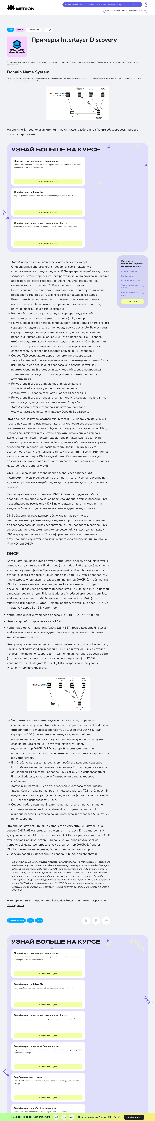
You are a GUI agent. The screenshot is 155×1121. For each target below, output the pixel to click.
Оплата (128, 1062)
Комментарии (77, 1013)
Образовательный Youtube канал (105, 1053)
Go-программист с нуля (132, 231)
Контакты (69, 1046)
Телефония (30, 1053)
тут (17, 64)
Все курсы (132, 239)
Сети (99, 4)
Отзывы (128, 1069)
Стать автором (71, 1072)
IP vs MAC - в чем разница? (86, 978)
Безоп (93, 4)
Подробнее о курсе (33, 181)
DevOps (86, 4)
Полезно (133, 10)
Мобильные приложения (102, 1067)
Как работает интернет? (134, 978)
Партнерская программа (74, 1049)
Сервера (127, 4)
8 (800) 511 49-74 (14, 1088)
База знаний (98, 1049)
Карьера (136, 4)
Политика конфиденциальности (137, 1055)
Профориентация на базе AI (103, 1056)
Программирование (14, 1049)
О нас (128, 1065)
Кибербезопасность (14, 1065)
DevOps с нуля (129, 214)
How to (110, 10)
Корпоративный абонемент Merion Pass (75, 1059)
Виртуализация (31, 1046)
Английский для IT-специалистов (73, 1068)
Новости (142, 10)
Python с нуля (129, 209)
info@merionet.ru (33, 1096)
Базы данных (31, 1049)
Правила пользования (133, 1058)
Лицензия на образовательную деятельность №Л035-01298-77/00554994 (98, 1091)
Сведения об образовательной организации (136, 1046)
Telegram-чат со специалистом (14, 1097)
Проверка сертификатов (102, 1063)
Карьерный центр (72, 1063)
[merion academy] (20, 7)
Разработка (113, 4)
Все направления (13, 1046)
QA (121, 4)
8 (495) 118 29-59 (34, 1088)
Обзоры (118, 10)
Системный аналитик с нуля (132, 224)
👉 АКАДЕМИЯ (74, 4)
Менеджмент (30, 1060)
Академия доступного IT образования (107, 1046)
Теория (126, 10)
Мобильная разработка (34, 1063)
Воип (105, 4)
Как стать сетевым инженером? (31, 978)
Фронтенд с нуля (130, 218)
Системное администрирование (14, 1057)
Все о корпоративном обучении (73, 1054)
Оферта (128, 1051)
